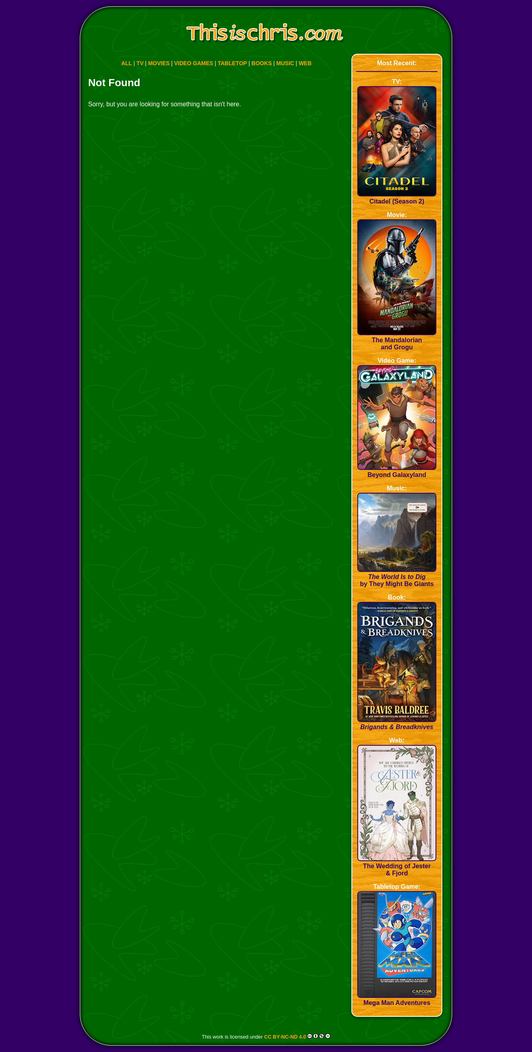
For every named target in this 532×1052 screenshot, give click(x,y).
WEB (305, 63)
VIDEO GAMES (193, 63)
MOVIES (159, 63)
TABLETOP (232, 63)
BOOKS (261, 63)
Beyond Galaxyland (396, 471)
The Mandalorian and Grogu (396, 340)
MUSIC (285, 63)
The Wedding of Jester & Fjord (396, 866)
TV (139, 63)
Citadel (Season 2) (396, 198)
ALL (126, 63)
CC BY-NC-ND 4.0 (285, 1037)
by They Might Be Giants (396, 576)
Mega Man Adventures (396, 999)
